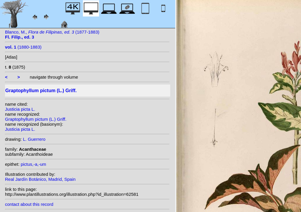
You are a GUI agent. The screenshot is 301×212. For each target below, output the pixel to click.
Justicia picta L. (20, 109)
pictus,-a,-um (33, 164)
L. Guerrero (34, 139)
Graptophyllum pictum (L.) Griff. (35, 119)
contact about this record (29, 204)
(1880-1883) (23, 46)
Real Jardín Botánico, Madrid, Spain (40, 179)
